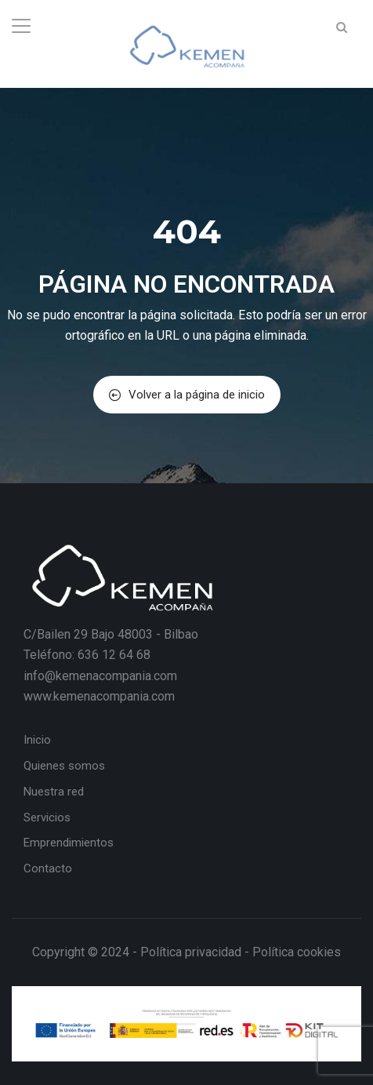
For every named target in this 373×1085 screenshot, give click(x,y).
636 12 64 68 (114, 654)
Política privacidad (190, 952)
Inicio (37, 740)
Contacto (48, 868)
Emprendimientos (69, 843)
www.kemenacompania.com (99, 696)
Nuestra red (54, 792)
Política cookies (296, 952)
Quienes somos (64, 766)
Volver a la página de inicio (187, 395)
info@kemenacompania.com (100, 675)
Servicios (47, 817)
